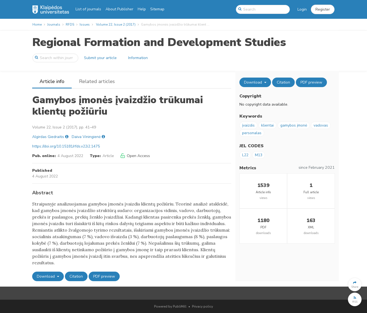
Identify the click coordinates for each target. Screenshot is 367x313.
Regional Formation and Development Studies (159, 42)
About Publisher (119, 9)
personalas (251, 133)
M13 (258, 155)
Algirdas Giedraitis (48, 136)
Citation (76, 276)
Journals (53, 24)
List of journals (88, 9)
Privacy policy (202, 306)
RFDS (70, 24)
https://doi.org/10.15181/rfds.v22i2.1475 (66, 146)
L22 (245, 155)
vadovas (321, 125)
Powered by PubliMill (170, 306)
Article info (52, 81)
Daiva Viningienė (86, 136)
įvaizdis (248, 125)
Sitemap (157, 9)
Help (142, 9)
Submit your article (100, 57)
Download (46, 276)
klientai (267, 125)
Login (302, 9)
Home (37, 24)
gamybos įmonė (293, 125)
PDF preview (104, 276)
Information (138, 57)
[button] (323, 9)
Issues (85, 24)
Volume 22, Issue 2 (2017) (116, 24)
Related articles (97, 81)
